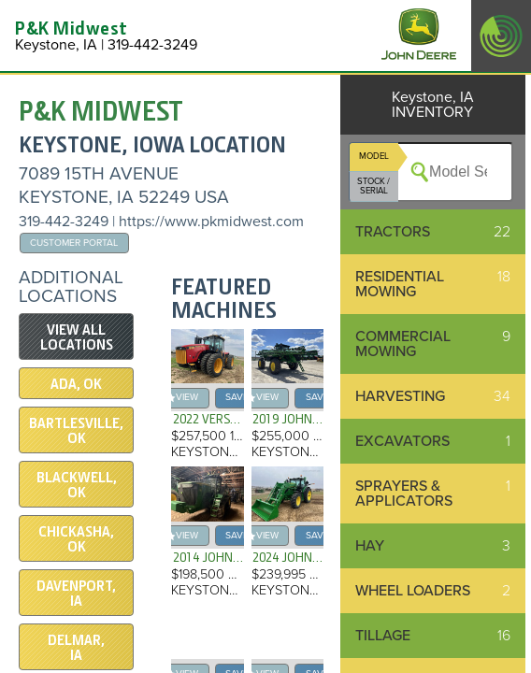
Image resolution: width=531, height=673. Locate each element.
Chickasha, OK (76, 539)
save (237, 397)
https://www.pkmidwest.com (211, 221)
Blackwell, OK (76, 485)
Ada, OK (76, 384)
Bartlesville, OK (76, 431)
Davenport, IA (76, 594)
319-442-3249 (63, 221)
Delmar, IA (76, 648)
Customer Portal (74, 242)
